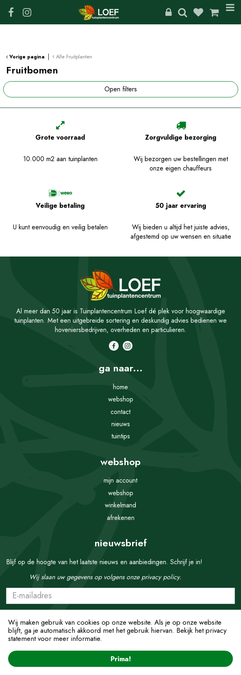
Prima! (121, 659)
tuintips (120, 436)
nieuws (120, 424)
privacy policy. (161, 577)
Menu (230, 12)
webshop (120, 399)
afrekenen (121, 517)
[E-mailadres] (120, 596)
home (120, 387)
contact (120, 411)
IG (27, 12)
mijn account (120, 480)
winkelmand (120, 505)
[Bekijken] (214, 12)
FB (11, 12)
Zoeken (182, 12)
